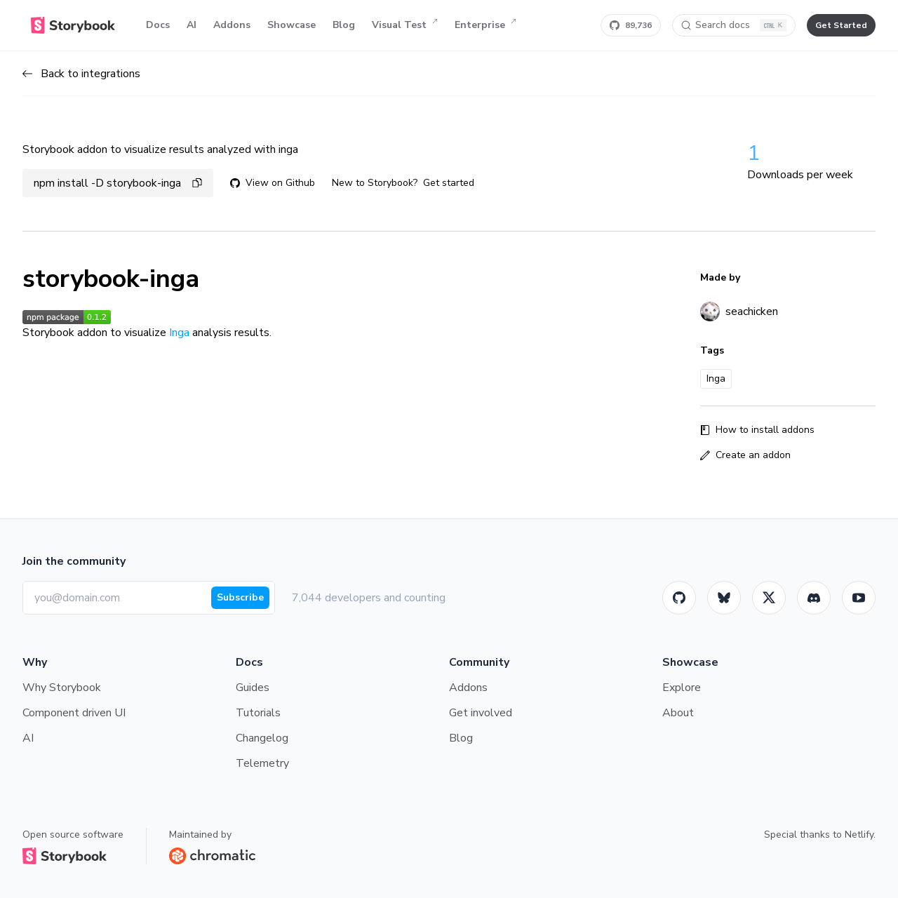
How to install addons (757, 429)
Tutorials (258, 713)
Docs (158, 25)
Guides (252, 687)
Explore (681, 687)
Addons (231, 25)
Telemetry (262, 763)
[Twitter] (769, 598)
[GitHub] (679, 598)
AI (191, 25)
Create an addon (745, 455)
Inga (179, 332)
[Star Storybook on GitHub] (631, 25)
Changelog (262, 738)
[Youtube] (859, 598)
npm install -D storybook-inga (118, 183)
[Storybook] (814, 598)
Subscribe (240, 597)
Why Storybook (61, 687)
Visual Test (405, 25)
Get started (448, 182)
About (678, 713)
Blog (344, 25)
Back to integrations (81, 73)
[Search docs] (734, 25)
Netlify (859, 834)
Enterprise (485, 25)
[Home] (72, 25)
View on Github (272, 182)
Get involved (480, 713)
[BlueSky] (724, 598)
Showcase (291, 25)
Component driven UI (74, 713)
